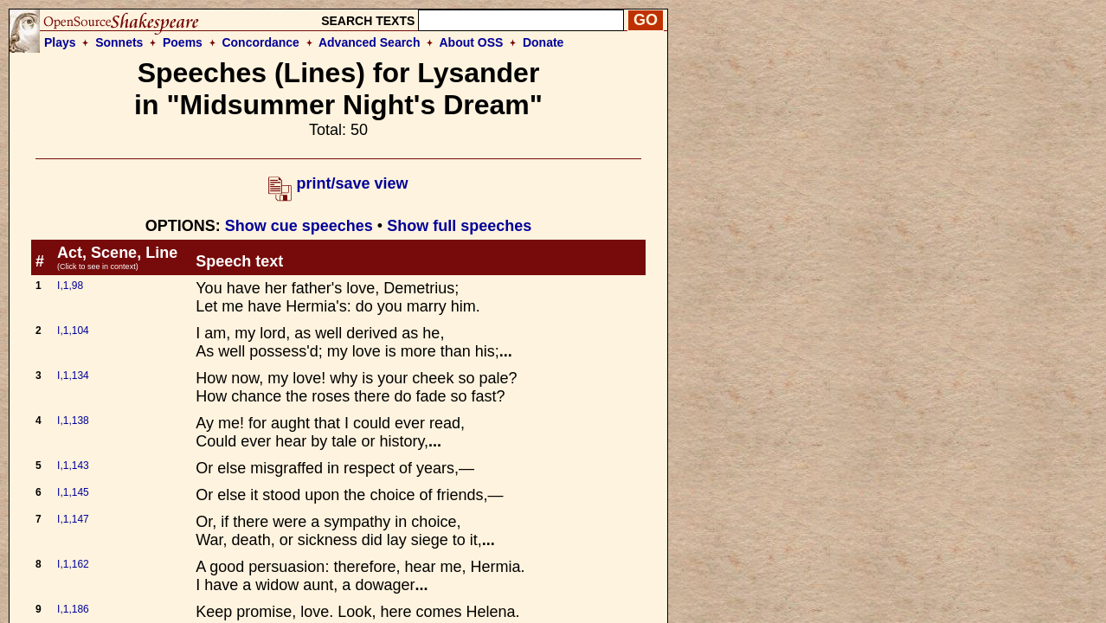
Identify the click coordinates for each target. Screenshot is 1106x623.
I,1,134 (73, 375)
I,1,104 (73, 330)
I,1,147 (73, 519)
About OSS (472, 42)
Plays (60, 42)
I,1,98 (70, 285)
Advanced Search (369, 42)
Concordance (260, 42)
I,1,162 (73, 564)
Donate (543, 42)
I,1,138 (73, 420)
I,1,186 (73, 609)
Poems (183, 42)
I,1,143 (73, 465)
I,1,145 (73, 492)
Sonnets (119, 42)
